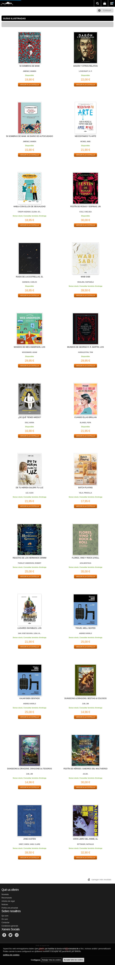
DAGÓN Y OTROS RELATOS (85, 66)
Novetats (5, 894)
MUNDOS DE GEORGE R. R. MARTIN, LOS (85, 347)
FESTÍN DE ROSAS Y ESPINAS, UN (85, 206)
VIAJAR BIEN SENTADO (29, 698)
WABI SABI (85, 277)
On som (5, 919)
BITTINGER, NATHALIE (85, 844)
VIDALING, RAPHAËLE (85, 282)
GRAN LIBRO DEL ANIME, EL (85, 839)
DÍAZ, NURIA (29, 422)
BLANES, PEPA (85, 422)
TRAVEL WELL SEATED (85, 628)
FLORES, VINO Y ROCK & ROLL (85, 558)
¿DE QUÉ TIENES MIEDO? (29, 417)
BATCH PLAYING (85, 488)
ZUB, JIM (85, 704)
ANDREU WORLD (85, 633)
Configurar (35, 960)
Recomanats (7, 898)
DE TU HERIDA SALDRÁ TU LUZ (29, 488)
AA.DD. (85, 774)
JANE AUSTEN (29, 839)
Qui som (5, 916)
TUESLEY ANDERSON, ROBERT (29, 563)
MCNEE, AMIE (85, 141)
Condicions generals (10, 926)
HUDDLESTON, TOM (85, 352)
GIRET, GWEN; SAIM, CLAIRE (29, 844)
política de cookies (11, 955)
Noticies (5, 904)
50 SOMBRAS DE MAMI (30, 66)
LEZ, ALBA (30, 493)
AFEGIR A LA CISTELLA (29, 85)
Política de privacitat (10, 908)
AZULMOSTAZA (85, 563)
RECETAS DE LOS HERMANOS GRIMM (29, 558)
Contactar (5, 922)
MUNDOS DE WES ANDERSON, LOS (29, 347)
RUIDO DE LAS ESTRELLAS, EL (29, 277)
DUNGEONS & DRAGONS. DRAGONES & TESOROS (29, 769)
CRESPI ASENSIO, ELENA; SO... (29, 212)
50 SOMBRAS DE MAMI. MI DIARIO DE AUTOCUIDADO (29, 136)
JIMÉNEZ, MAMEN (29, 71)
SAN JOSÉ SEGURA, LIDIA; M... (29, 633)
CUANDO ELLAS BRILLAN (85, 417)
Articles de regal (8, 901)
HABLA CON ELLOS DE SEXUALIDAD (29, 206)
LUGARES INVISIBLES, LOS (29, 628)
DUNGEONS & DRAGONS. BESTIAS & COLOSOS (85, 698)
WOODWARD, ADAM (29, 352)
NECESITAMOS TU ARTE (85, 136)
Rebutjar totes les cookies (51, 960)
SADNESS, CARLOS (29, 282)
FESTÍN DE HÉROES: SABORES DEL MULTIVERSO (85, 769)
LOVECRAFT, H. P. (85, 71)
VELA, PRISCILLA (85, 493)
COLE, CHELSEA (85, 212)
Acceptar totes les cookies (73, 960)
